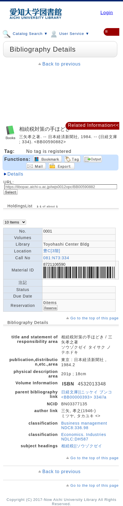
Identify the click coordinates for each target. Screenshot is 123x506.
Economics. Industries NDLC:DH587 (83, 436)
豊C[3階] (51, 250)
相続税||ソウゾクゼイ (81, 446)
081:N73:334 (56, 258)
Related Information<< (93, 125)
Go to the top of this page (94, 318)
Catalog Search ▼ (25, 33)
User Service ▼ (69, 33)
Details (15, 174)
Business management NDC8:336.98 (84, 425)
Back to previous (61, 64)
